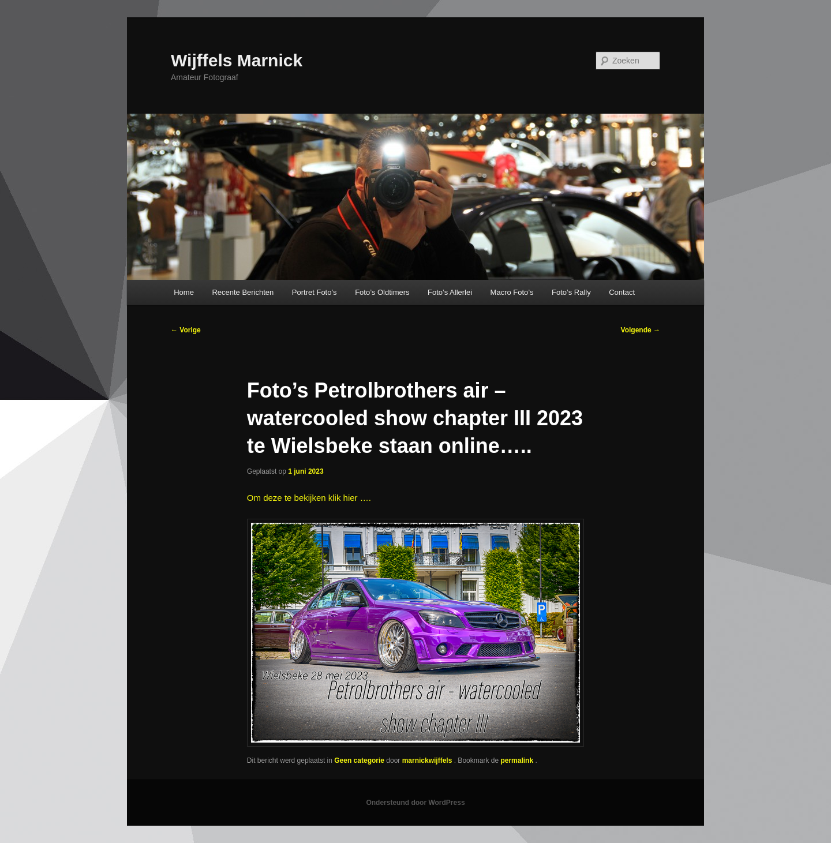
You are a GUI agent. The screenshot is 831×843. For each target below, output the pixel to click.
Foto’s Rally (571, 292)
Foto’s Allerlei (450, 292)
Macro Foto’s (512, 292)
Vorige (186, 330)
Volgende (640, 330)
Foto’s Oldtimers (382, 292)
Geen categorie (359, 760)
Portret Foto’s (314, 292)
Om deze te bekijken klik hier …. (309, 498)
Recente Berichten (243, 292)
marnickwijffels (428, 760)
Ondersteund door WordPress (415, 803)
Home (184, 292)
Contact (622, 292)
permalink (517, 760)
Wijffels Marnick (236, 60)
